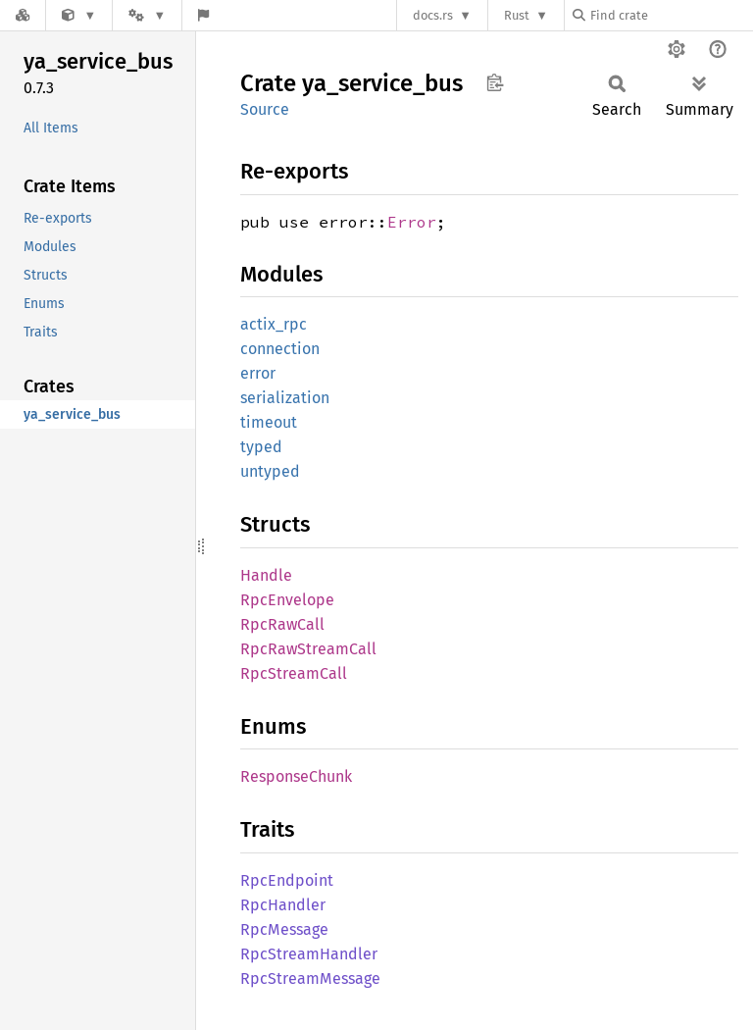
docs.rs (433, 15)
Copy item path (494, 82)
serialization (284, 397)
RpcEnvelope (287, 600)
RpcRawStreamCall (308, 649)
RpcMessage (284, 929)
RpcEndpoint (286, 880)
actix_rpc (273, 324)
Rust (516, 15)
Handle (266, 575)
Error (411, 222)
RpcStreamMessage (310, 978)
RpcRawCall (282, 624)
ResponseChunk (296, 776)
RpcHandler (283, 905)
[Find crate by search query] (670, 15)
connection (280, 348)
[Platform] (147, 15)
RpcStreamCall (293, 673)
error (258, 373)
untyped (270, 471)
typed (261, 447)
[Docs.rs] (22, 15)
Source (264, 109)
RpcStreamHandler (308, 954)
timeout (268, 422)
